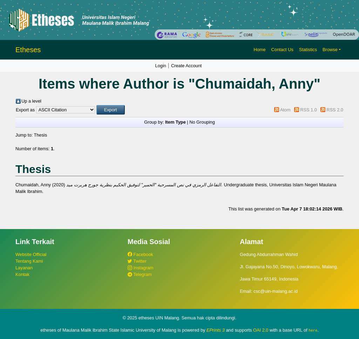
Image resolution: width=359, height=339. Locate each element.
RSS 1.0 (308, 109)
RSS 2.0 (334, 109)
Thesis (40, 135)
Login (160, 65)
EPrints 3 (215, 330)
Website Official (30, 254)
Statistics (308, 49)
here (313, 330)
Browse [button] (330, 49)
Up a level (31, 101)
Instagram (140, 267)
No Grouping (202, 122)
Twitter (137, 261)
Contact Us (282, 49)
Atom (285, 109)
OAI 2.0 (260, 330)
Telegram (140, 274)
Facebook (140, 254)
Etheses (28, 50)
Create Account (186, 65)
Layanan (24, 267)
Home (259, 49)
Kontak (22, 274)
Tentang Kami (29, 261)
